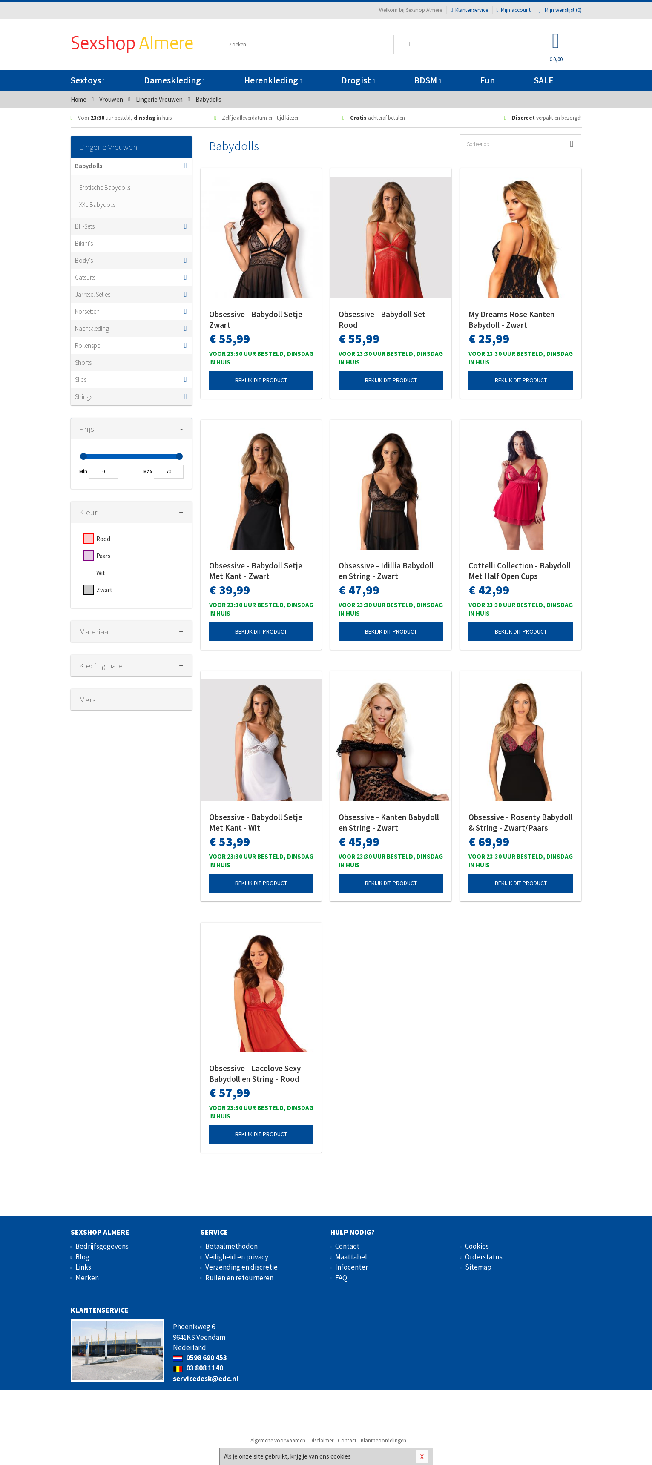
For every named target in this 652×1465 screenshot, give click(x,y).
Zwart (104, 590)
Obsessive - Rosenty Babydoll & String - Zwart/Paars (520, 822)
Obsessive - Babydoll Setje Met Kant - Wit (255, 822)
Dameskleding (174, 80)
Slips (80, 380)
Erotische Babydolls (104, 187)
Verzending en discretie (241, 1267)
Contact (347, 1246)
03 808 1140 (198, 1368)
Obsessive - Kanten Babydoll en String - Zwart (389, 822)
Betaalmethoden (231, 1246)
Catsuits (85, 277)
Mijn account (514, 10)
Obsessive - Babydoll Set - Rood (384, 319)
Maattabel (351, 1256)
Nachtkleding (92, 328)
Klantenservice (469, 10)
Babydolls (89, 166)
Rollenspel (88, 345)
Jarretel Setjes (92, 294)
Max (147, 471)
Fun (487, 80)
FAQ (341, 1277)
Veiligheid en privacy (236, 1256)
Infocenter (351, 1267)
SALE (544, 80)
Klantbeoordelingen (383, 1440)
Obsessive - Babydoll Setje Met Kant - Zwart (255, 570)
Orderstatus (484, 1256)
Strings (83, 397)
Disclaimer (321, 1440)
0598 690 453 (200, 1357)
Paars (103, 556)
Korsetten (87, 311)
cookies (340, 1456)
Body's (84, 260)
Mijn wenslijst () (560, 10)
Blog (82, 1256)
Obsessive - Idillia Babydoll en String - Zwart (386, 570)
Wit (100, 573)
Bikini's (84, 243)
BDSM (427, 80)
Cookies (477, 1246)
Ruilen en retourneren (239, 1277)
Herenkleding (273, 80)
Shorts (83, 362)
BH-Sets (85, 226)
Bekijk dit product (261, 380)
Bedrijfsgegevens (102, 1246)
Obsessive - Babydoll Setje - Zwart (258, 319)
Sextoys (88, 80)
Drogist (358, 80)
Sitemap (478, 1267)
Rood (103, 539)
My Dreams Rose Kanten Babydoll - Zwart (511, 319)
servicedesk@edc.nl (205, 1378)
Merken (87, 1277)
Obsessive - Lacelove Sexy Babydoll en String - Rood (255, 1073)
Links (83, 1267)
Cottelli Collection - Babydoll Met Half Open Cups (519, 570)
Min (83, 471)
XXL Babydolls (97, 205)
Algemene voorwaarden (277, 1440)
